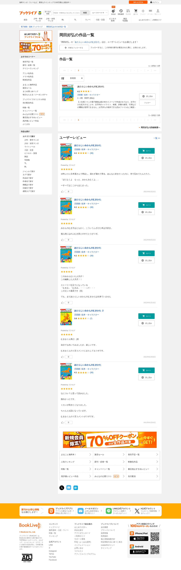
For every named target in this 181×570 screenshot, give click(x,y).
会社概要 (104, 527)
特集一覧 (26, 108)
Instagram (53, 551)
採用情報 (104, 533)
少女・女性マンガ (50, 20)
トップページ (54, 527)
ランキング (53, 536)
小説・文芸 (100, 20)
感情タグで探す (29, 191)
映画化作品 (27, 80)
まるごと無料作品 (30, 85)
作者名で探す (28, 181)
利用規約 (104, 536)
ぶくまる (26, 124)
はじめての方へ (144, 20)
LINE (51, 545)
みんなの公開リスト (34, 114)
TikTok (51, 554)
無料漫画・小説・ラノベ (58, 530)
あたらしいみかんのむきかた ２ (89, 310)
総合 (25, 20)
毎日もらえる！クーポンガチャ (35, 95)
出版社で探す (28, 188)
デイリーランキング (31, 68)
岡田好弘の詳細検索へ (150, 127)
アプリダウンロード (82, 533)
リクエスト (78, 551)
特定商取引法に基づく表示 (111, 542)
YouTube (52, 557)
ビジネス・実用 (30, 153)
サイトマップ (106, 548)
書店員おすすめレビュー (32, 117)
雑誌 (26, 157)
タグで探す (27, 175)
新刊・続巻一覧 (29, 65)
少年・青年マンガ (38, 20)
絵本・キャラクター (92, 95)
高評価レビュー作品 (31, 121)
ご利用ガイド (157, 20)
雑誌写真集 (125, 20)
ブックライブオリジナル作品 (34, 99)
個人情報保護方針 (108, 539)
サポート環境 (79, 539)
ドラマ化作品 (28, 77)
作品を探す (78, 530)
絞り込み (48, 13)
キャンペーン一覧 (30, 111)
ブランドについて (108, 530)
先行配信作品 (28, 103)
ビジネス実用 (112, 20)
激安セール (27, 88)
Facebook (53, 560)
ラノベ (87, 20)
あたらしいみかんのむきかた (87, 42)
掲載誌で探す (28, 185)
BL (63, 20)
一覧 (156, 138)
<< (64, 70)
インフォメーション (82, 545)
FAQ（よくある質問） (83, 542)
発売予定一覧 (28, 62)
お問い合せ (78, 548)
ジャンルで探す (29, 171)
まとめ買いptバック (30, 91)
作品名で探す (28, 178)
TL (75, 20)
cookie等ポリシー (108, 545)
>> (155, 70)
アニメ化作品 (28, 73)
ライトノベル (29, 147)
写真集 (27, 160)
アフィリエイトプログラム (85, 554)
